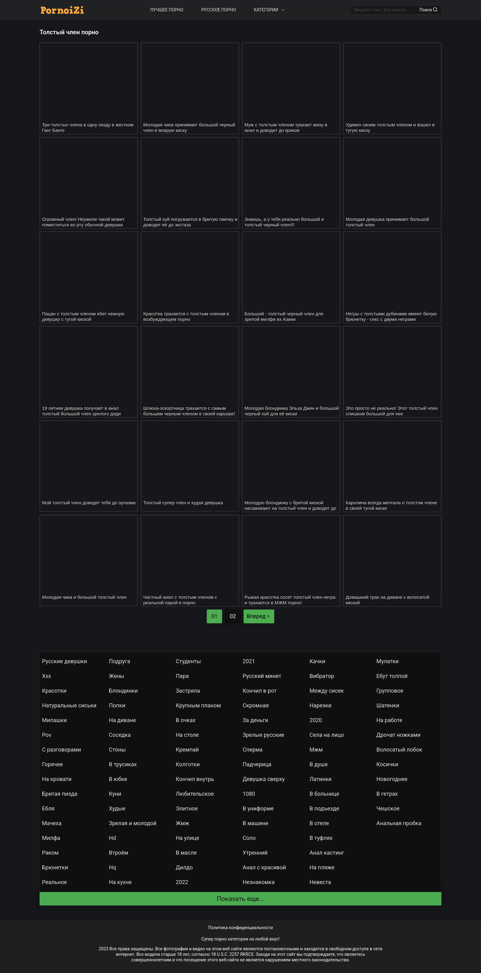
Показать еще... (240, 898)
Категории (270, 10)
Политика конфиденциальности (240, 927)
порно (220, 938)
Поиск (428, 9)
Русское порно (218, 9)
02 (233, 616)
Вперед (259, 616)
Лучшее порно (166, 9)
